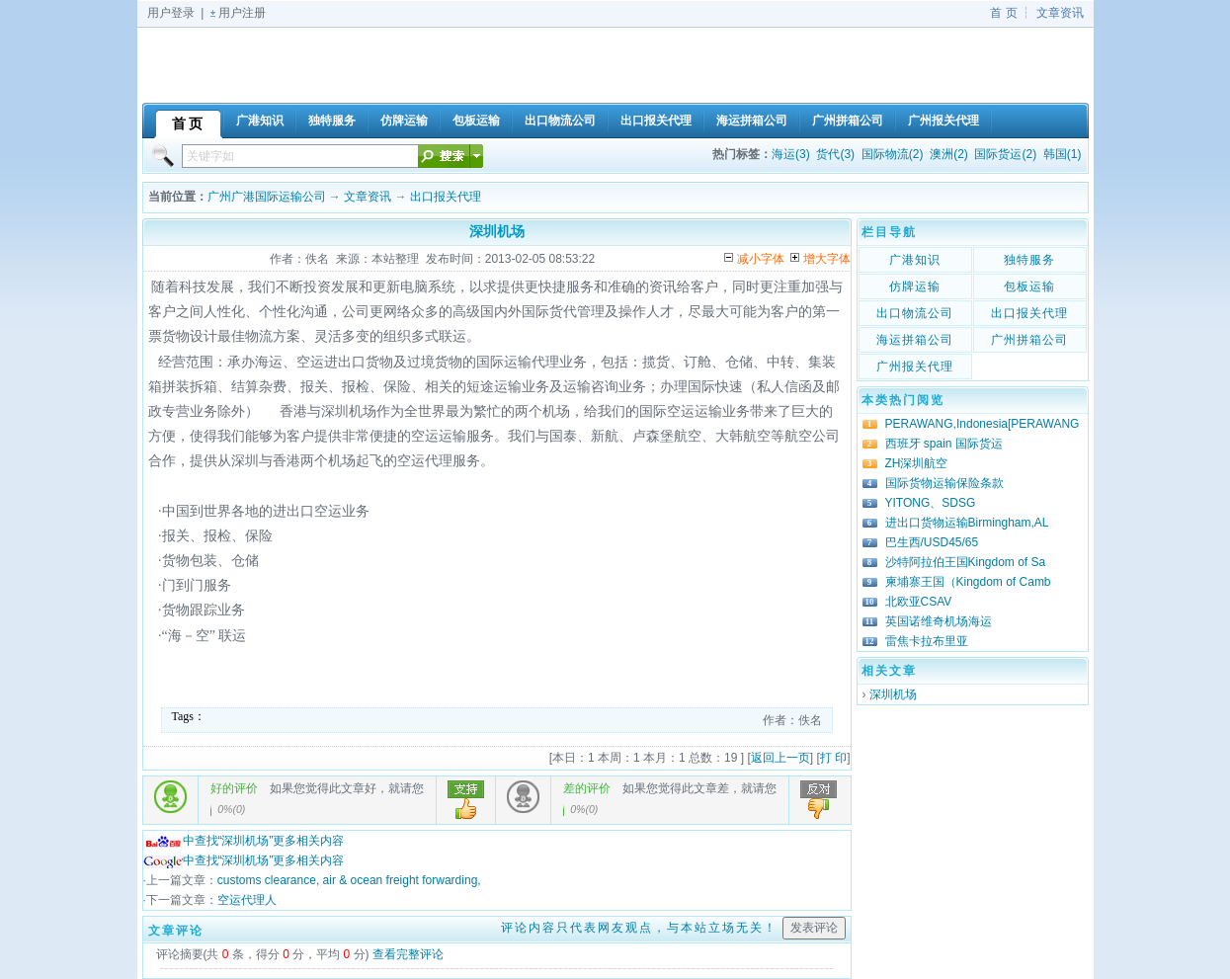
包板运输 (1029, 286)
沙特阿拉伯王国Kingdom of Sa (965, 562)
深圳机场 (893, 694)
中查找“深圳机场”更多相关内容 (244, 841)
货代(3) (835, 154)
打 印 (833, 758)
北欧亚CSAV (918, 602)
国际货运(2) (1005, 154)
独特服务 (1029, 260)
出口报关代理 (445, 197)
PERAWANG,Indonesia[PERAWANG (982, 424)
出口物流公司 (914, 313)
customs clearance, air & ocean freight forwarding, (349, 880)
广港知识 (915, 260)
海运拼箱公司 (914, 340)
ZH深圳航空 (916, 463)
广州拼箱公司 (1029, 340)
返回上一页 (780, 758)
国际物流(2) (892, 154)
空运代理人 (247, 900)
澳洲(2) (949, 154)
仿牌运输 (915, 286)
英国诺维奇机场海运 (938, 621)
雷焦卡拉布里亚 (926, 641)
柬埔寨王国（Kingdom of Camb (968, 582)
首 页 (1003, 13)
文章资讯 (1060, 13)
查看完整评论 (408, 954)
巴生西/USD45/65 (932, 542)
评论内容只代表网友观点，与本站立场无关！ (639, 928)
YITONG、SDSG (930, 503)
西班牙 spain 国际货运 (944, 443)
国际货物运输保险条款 (944, 483)
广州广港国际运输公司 (266, 197)
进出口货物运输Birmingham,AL (967, 523)
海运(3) (791, 154)
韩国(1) (1062, 154)
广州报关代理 (914, 366)
